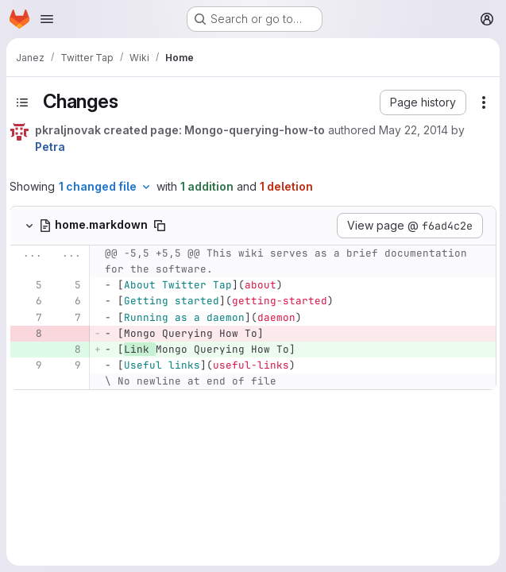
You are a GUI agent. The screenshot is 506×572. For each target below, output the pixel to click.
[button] (423, 102)
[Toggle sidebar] (22, 102)
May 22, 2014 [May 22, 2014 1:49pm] (413, 130)
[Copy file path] (159, 225)
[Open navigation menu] (47, 19)
